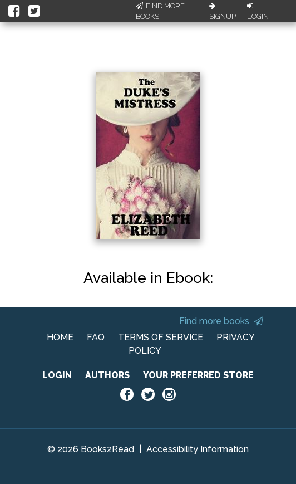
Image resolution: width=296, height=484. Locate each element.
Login (258, 11)
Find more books (221, 321)
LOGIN (57, 375)
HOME (60, 337)
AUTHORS (107, 375)
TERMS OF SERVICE (160, 337)
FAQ (96, 337)
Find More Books (160, 11)
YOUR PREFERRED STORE (198, 375)
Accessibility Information (197, 449)
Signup (222, 11)
